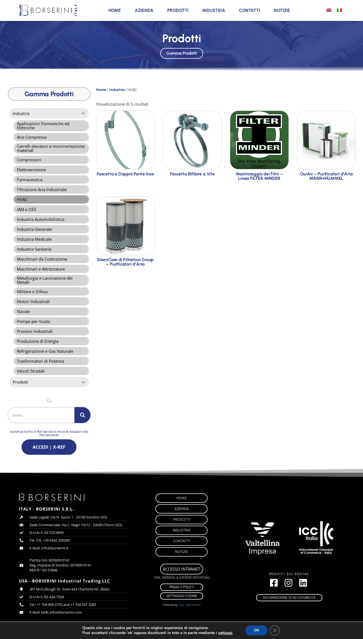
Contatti (249, 10)
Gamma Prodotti (182, 52)
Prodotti (178, 10)
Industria (213, 10)
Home (114, 10)
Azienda (144, 10)
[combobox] (41, 415)
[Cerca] (83, 415)
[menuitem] (329, 10)
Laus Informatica (189, 605)
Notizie (282, 10)
